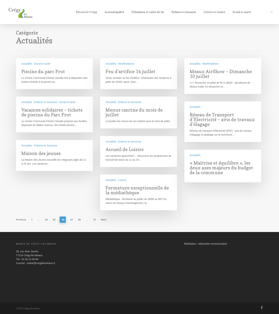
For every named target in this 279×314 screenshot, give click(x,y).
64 (46, 219)
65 (54, 219)
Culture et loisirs (216, 12)
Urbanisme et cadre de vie (149, 12)
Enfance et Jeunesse (45, 102)
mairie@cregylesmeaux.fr (41, 263)
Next (103, 219)
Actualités (26, 63)
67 (71, 219)
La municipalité (116, 12)
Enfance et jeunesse (185, 12)
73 (94, 219)
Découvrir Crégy (88, 12)
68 (79, 219)
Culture (122, 182)
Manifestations (126, 63)
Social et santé (243, 12)
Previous (21, 219)
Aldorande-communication (212, 243)
